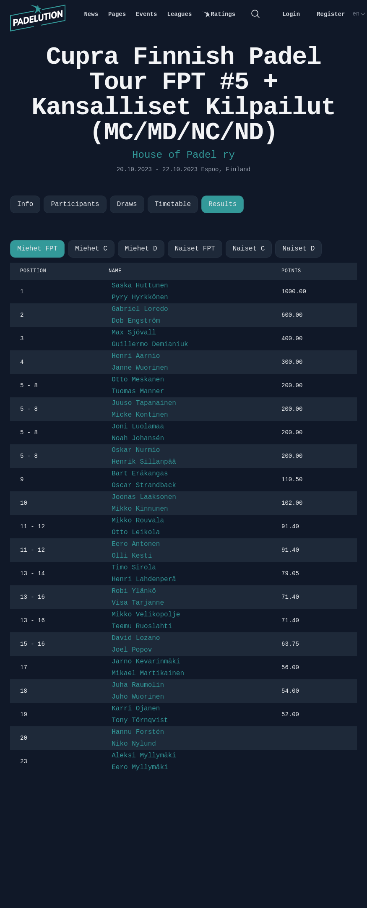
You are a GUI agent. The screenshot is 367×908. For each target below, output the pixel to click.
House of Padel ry (183, 155)
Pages (117, 14)
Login (291, 14)
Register (331, 14)
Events (146, 14)
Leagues (179, 14)
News (91, 14)
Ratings (218, 14)
